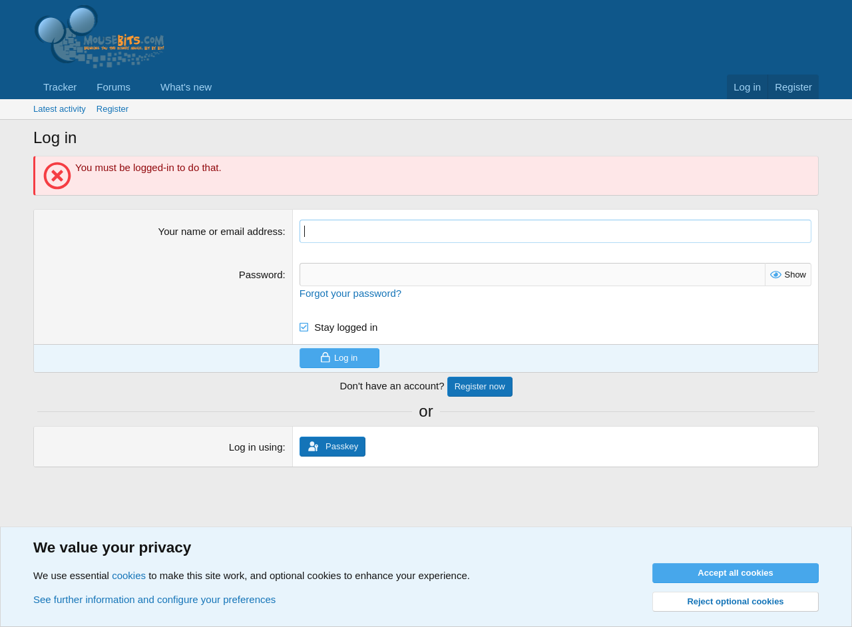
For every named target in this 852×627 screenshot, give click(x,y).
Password (261, 274)
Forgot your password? (350, 293)
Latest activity (59, 109)
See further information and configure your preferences (154, 599)
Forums (113, 87)
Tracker (60, 87)
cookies (129, 575)
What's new (186, 87)
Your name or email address (220, 231)
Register (112, 109)
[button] (141, 87)
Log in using (256, 447)
